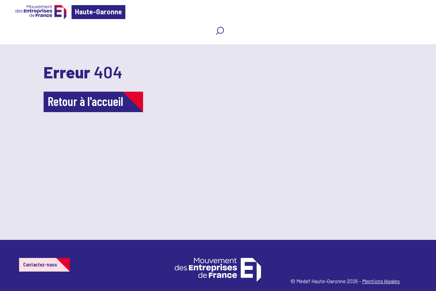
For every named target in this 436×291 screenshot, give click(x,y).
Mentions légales (381, 281)
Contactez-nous (40, 264)
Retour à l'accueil (85, 101)
